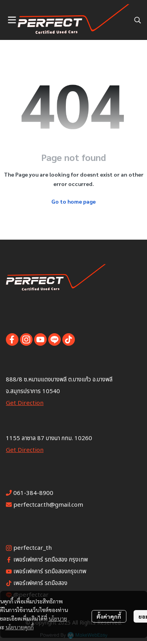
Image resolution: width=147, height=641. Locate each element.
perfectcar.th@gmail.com (48, 504)
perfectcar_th (32, 548)
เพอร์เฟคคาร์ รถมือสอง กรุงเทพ (50, 559)
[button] (137, 19)
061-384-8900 (33, 493)
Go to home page (73, 201)
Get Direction (25, 403)
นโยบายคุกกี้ (19, 626)
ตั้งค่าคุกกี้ (108, 616)
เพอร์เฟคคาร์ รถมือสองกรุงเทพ (49, 571)
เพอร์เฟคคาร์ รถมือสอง (40, 583)
